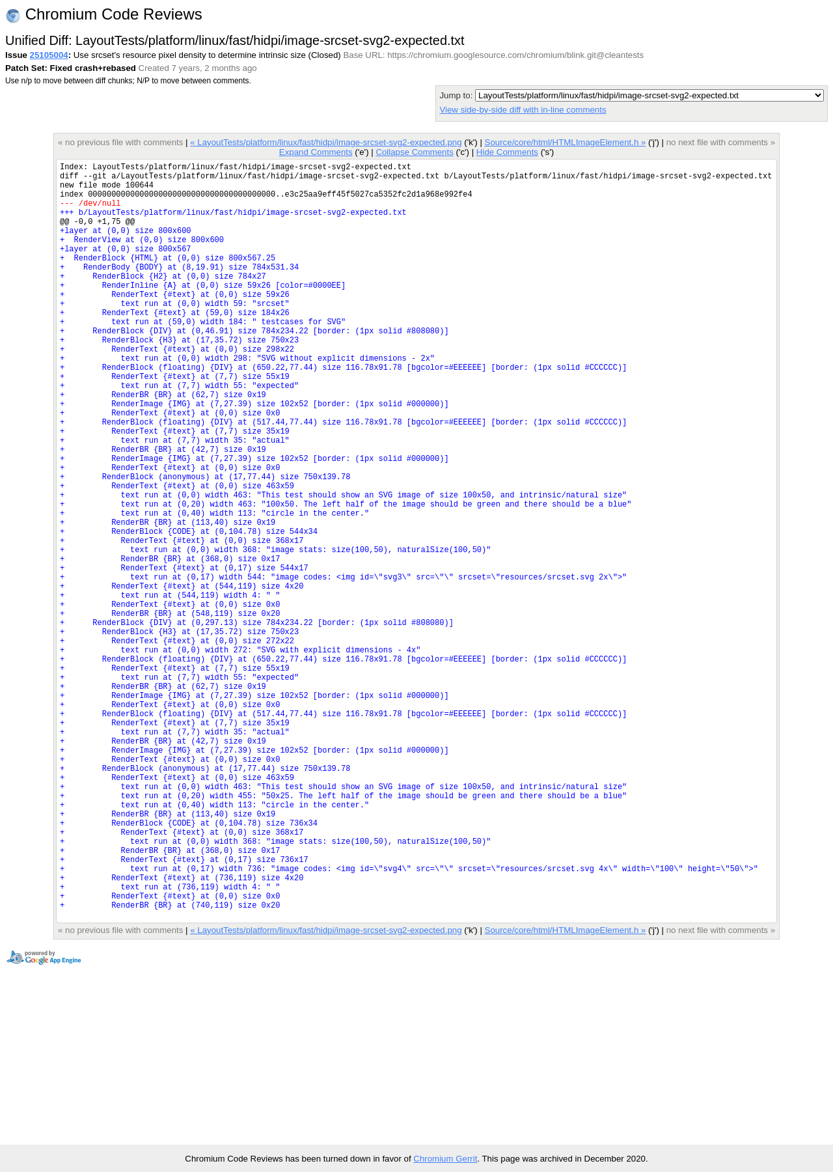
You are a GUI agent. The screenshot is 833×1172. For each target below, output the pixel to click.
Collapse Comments (414, 152)
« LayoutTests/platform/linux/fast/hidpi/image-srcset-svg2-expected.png (325, 142)
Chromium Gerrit (445, 1159)
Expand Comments (316, 152)
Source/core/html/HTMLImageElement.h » (565, 142)
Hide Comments (507, 152)
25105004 (49, 55)
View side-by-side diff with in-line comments (522, 110)
